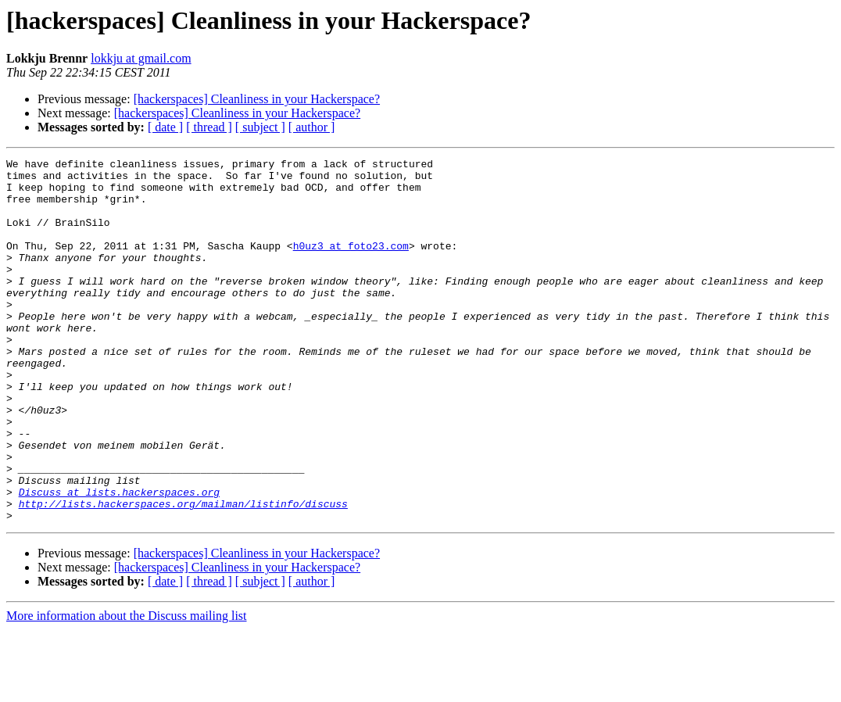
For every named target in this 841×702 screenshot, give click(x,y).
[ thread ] (209, 127)
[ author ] (311, 127)
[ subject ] (260, 127)
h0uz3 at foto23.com (351, 264)
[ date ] (165, 127)
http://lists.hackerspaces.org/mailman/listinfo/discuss (183, 574)
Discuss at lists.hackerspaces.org (119, 560)
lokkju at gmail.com (141, 58)
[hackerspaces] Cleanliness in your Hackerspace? (257, 99)
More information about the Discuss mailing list (126, 688)
